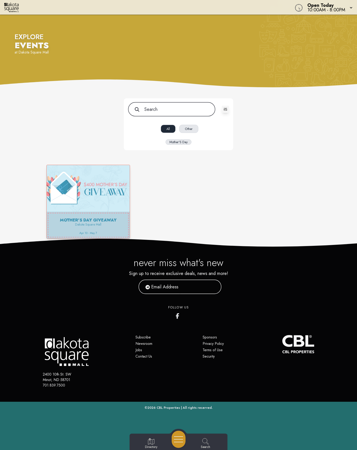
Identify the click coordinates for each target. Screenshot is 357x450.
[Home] (135, 7)
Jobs (138, 350)
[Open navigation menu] (178, 439)
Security (209, 356)
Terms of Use (213, 350)
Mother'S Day (178, 142)
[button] (328, 7)
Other (189, 129)
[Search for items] (171, 109)
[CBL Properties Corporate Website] (282, 344)
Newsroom (143, 343)
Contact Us (143, 356)
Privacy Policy (213, 343)
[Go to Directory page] (151, 443)
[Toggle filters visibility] (225, 109)
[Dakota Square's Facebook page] (178, 315)
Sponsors (210, 337)
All (168, 129)
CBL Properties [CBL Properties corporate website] (168, 407)
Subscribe (143, 337)
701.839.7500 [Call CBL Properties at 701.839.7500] (54, 385)
